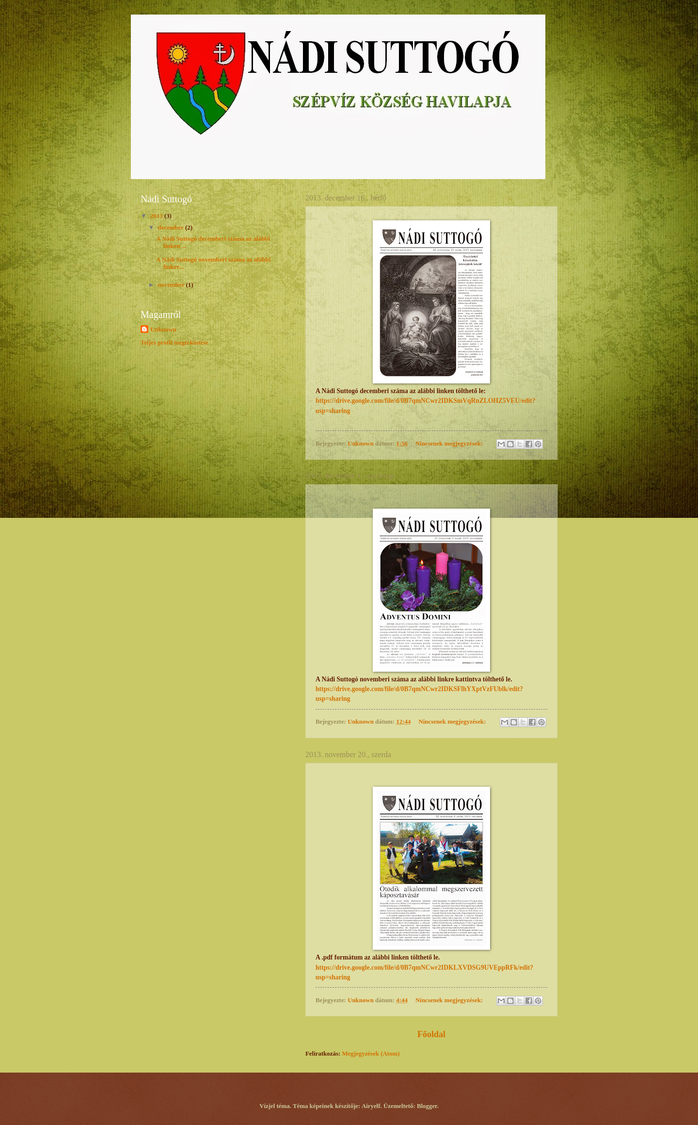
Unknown (163, 329)
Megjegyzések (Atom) (370, 1053)
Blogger (427, 1106)
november (172, 284)
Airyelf (371, 1106)
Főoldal (431, 1034)
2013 (157, 216)
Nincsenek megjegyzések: (449, 443)
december (171, 227)
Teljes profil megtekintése (174, 342)
